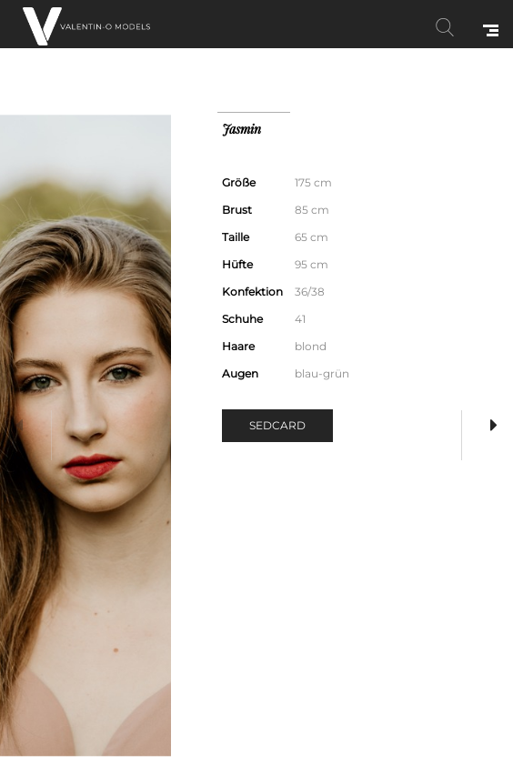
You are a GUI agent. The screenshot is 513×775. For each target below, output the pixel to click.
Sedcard (277, 425)
